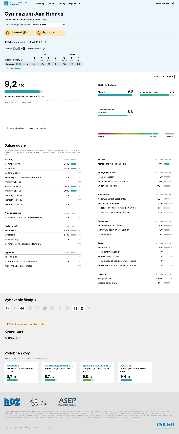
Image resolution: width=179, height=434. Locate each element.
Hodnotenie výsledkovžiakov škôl (18, 3)
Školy (51, 3)
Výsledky (40, 3)
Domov (7, 427)
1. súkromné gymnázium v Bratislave (63, 365)
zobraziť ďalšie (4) (12, 69)
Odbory (61, 3)
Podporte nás (162, 3)
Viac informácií (28, 103)
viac (44, 19)
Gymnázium (10, 64)
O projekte (74, 3)
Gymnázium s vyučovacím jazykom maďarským (106, 365)
